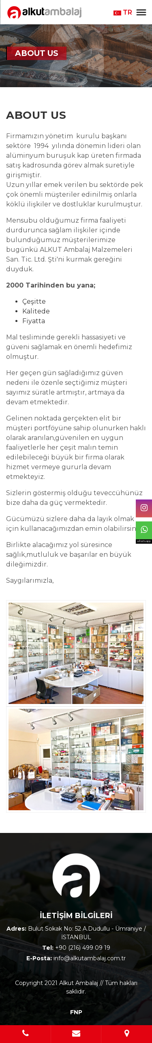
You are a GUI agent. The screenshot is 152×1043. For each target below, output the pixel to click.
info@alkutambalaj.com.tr (90, 958)
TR (122, 13)
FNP (76, 1012)
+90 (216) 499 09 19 (82, 947)
